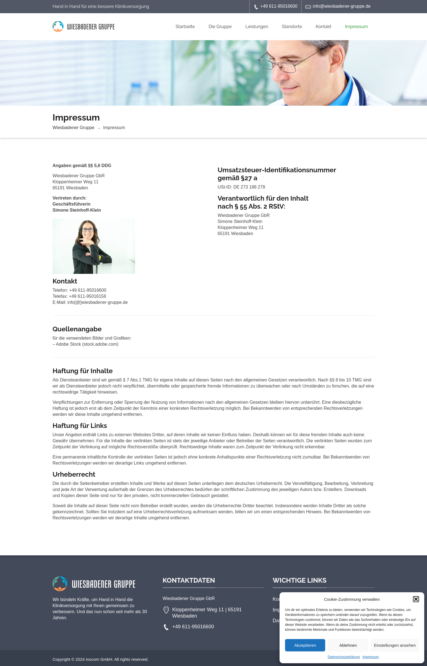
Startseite (185, 26)
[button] (416, 599)
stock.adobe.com (100, 344)
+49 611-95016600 (275, 7)
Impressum (371, 657)
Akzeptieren (305, 645)
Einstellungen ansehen (395, 645)
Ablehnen (348, 645)
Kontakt (323, 26)
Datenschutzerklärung (344, 657)
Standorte (292, 26)
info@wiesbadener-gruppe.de (338, 7)
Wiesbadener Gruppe (73, 127)
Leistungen (256, 26)
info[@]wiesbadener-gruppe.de (97, 302)
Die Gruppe (220, 26)
